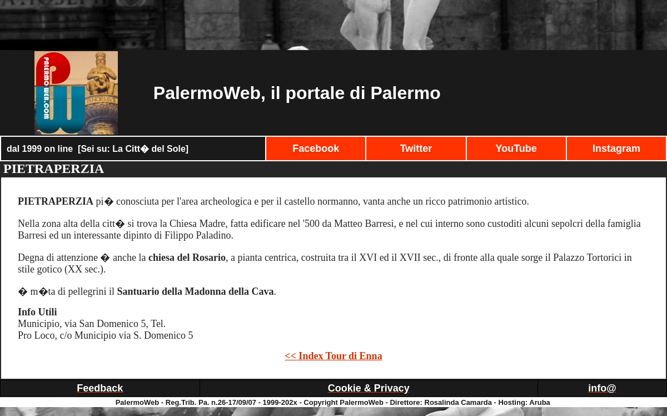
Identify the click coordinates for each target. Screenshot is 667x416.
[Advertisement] (333, 25)
